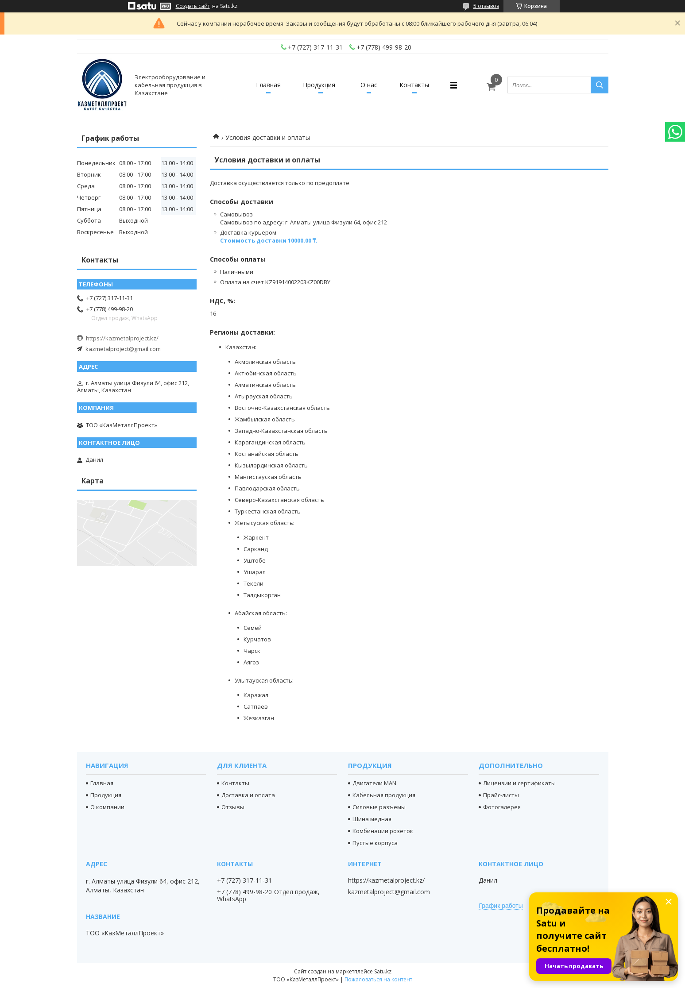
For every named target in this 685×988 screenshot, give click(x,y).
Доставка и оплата (248, 795)
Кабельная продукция (383, 795)
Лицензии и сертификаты (519, 783)
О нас (369, 85)
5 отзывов (486, 6)
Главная (268, 85)
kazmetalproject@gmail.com (123, 348)
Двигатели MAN (374, 783)
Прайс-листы (501, 795)
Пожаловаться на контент (378, 979)
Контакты (415, 85)
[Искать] (599, 85)
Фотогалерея (502, 807)
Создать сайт (193, 6)
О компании (107, 807)
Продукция (319, 85)
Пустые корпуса (375, 843)
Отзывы (232, 807)
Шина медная (371, 819)
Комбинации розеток (382, 831)
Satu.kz (382, 971)
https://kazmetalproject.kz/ (122, 338)
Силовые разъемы (379, 807)
